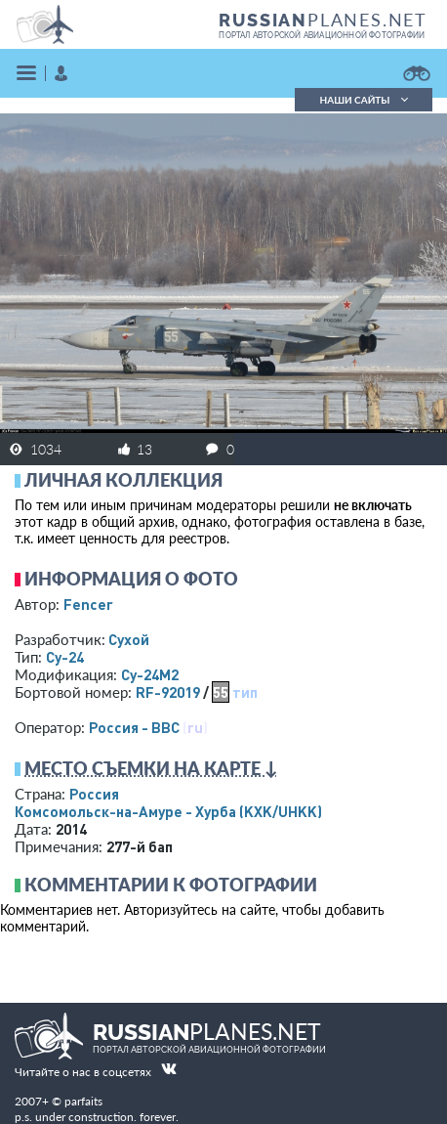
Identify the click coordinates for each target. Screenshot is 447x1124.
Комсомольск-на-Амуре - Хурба (168, 811)
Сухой (128, 639)
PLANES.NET (323, 19)
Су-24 (65, 657)
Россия (94, 793)
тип (245, 692)
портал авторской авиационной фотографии (322, 35)
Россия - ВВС (134, 727)
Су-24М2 (150, 674)
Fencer (88, 604)
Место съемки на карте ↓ (151, 768)
